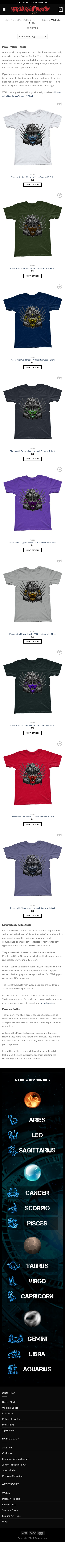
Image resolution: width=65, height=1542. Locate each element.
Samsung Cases (10, 1510)
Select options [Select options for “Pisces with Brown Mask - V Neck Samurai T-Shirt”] (33, 276)
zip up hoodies (47, 1002)
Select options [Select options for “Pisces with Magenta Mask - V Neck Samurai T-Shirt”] (33, 550)
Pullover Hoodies (11, 1419)
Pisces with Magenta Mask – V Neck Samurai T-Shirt (32, 542)
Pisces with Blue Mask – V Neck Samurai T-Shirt (32, 177)
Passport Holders (11, 1498)
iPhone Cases (9, 1504)
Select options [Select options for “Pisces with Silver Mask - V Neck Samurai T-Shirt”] (33, 916)
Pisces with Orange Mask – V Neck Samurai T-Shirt (32, 634)
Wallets (6, 1493)
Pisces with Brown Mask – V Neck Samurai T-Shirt (32, 268)
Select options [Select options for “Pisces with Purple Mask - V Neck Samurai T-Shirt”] (33, 733)
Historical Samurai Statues (15, 1458)
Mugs (5, 1521)
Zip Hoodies (8, 1430)
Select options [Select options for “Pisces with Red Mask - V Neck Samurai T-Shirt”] (33, 824)
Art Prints (7, 1447)
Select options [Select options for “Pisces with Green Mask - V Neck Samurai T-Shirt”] (33, 459)
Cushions (7, 1453)
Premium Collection (12, 1475)
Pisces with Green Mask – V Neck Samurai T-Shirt (32, 451)
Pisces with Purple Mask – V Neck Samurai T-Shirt (32, 725)
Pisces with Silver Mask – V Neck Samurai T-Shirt (32, 908)
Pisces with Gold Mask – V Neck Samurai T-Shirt (32, 360)
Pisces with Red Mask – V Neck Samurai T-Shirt (32, 816)
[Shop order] (32, 36)
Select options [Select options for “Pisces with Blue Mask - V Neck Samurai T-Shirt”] (33, 184)
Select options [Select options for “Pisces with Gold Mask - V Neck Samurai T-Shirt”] (33, 367)
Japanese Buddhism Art (14, 1464)
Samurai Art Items (11, 1515)
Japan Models (9, 1470)
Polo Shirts (7, 1413)
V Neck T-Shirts (10, 1407)
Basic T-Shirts (9, 1401)
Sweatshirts (8, 1424)
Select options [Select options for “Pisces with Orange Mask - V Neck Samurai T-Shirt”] (33, 641)
